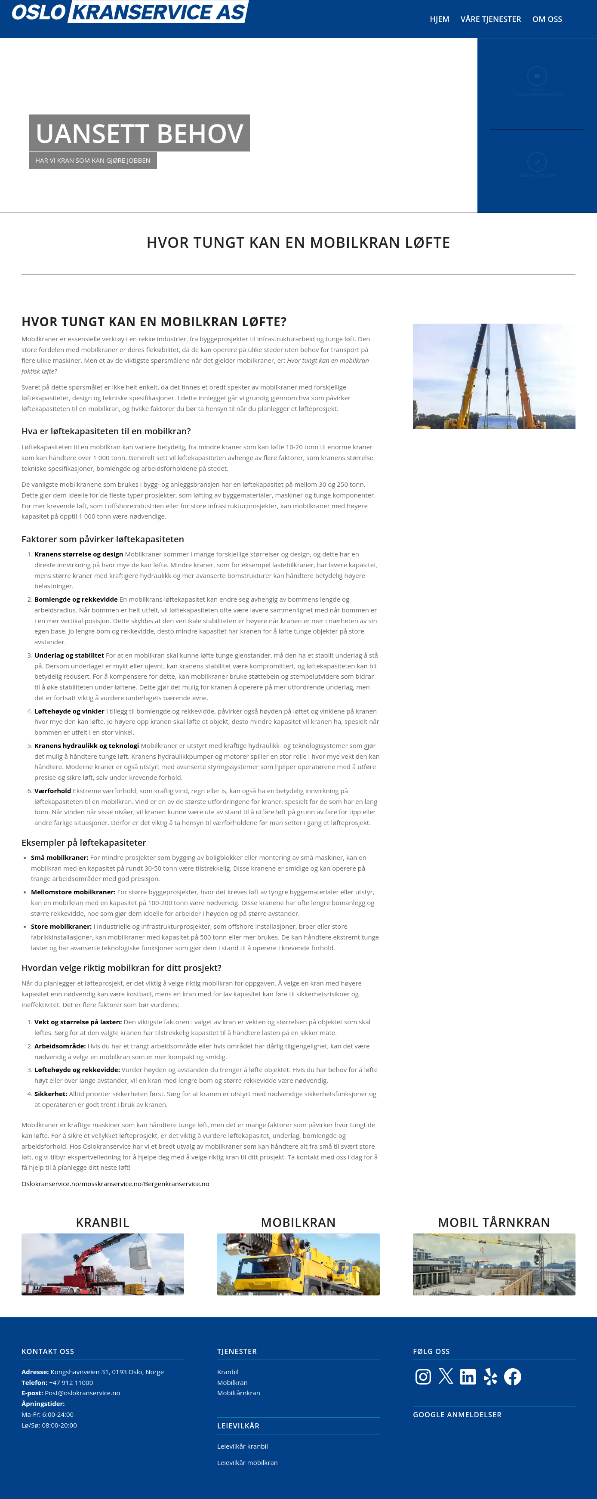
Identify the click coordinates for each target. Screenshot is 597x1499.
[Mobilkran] (298, 1264)
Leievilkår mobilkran (247, 1462)
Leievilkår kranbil (242, 1446)
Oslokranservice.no (50, 1183)
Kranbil (228, 1371)
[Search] (576, 19)
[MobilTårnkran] (494, 1264)
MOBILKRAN (298, 1222)
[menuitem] (440, 19)
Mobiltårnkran (238, 1392)
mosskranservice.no (111, 1183)
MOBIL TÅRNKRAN (494, 1222)
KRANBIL (102, 1222)
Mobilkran (232, 1382)
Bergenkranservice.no (176, 1183)
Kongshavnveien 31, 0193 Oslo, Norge (108, 1371)
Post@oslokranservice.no (82, 1392)
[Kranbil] (103, 1264)
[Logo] (130, 19)
